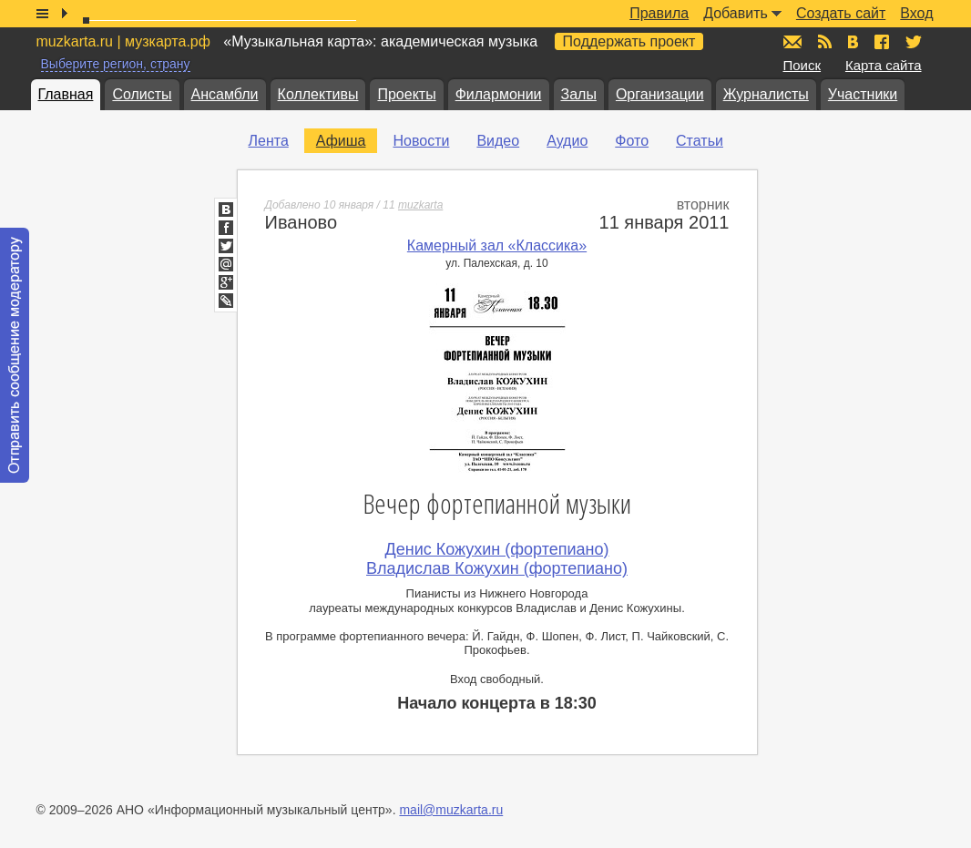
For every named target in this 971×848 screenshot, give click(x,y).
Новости (421, 140)
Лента (269, 140)
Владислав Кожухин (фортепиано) (497, 568)
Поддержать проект (629, 41)
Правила (659, 13)
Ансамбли (225, 94)
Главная (66, 94)
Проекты (406, 94)
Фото (632, 140)
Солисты (141, 94)
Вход (916, 13)
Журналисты (766, 94)
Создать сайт (840, 13)
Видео (497, 140)
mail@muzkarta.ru (451, 809)
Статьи (699, 140)
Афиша (341, 140)
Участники (862, 94)
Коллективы (318, 94)
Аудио (567, 140)
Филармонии (498, 94)
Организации (660, 94)
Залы (579, 94)
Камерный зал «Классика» (497, 245)
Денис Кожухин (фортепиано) (497, 549)
